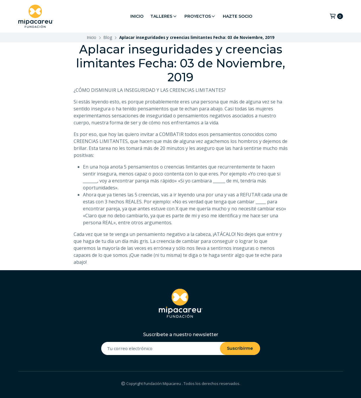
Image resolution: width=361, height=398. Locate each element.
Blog (108, 37)
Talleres (163, 16)
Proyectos (200, 16)
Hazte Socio (237, 16)
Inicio (136, 16)
